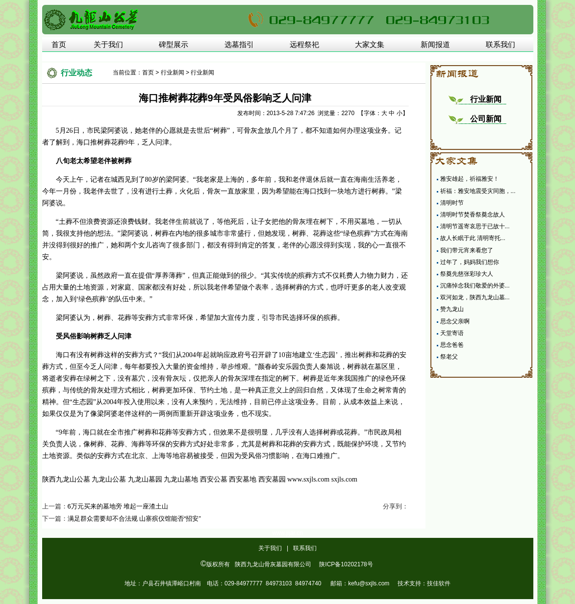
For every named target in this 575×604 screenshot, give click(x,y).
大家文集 (369, 44)
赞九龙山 (452, 309)
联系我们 (500, 44)
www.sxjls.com (308, 479)
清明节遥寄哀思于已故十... (475, 226)
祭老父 (449, 356)
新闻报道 (435, 44)
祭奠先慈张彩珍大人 (466, 273)
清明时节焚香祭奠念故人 (472, 214)
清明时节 (452, 202)
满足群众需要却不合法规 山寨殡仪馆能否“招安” (134, 518)
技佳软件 (438, 583)
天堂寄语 (452, 333)
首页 (58, 44)
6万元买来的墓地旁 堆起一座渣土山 (118, 506)
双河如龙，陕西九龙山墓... (475, 297)
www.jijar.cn (287, 533)
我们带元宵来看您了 (466, 250)
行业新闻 (172, 72)
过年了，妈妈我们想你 (469, 262)
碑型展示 (173, 44)
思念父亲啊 (455, 321)
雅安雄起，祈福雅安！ (469, 178)
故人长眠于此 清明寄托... (472, 238)
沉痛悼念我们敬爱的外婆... (475, 285)
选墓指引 (239, 44)
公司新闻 (485, 119)
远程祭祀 (304, 44)
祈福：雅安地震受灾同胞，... (478, 191)
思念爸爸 (452, 344)
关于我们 (108, 44)
